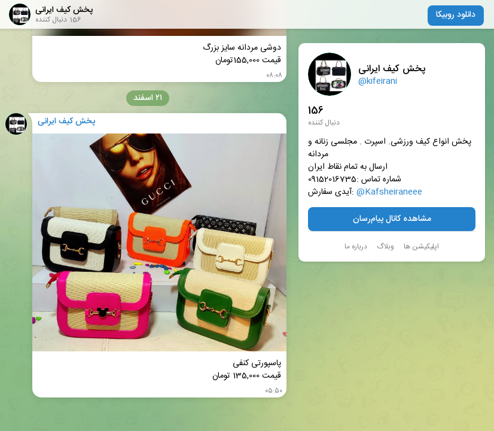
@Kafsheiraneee (389, 192)
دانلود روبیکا (455, 15)
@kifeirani (377, 81)
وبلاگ (385, 247)
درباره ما (355, 247)
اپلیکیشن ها (421, 247)
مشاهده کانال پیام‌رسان (392, 219)
